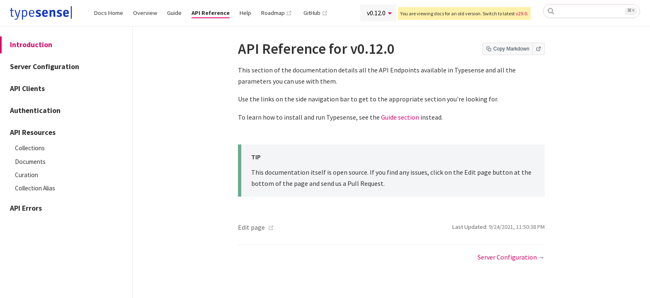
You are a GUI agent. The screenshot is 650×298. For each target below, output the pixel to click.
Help (245, 13)
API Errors (26, 208)
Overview (145, 13)
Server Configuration (44, 66)
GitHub (315, 12)
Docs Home (108, 13)
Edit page (251, 227)
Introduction (31, 44)
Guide (174, 13)
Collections (30, 148)
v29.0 (521, 13)
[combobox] (591, 11)
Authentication (35, 110)
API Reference (211, 13)
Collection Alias (35, 188)
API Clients (27, 88)
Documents (30, 162)
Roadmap (276, 12)
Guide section (400, 117)
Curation (26, 175)
